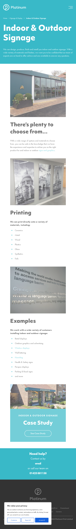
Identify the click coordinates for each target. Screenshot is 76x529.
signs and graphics (47, 150)
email (38, 463)
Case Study (38, 423)
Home (5, 18)
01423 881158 (38, 473)
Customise (14, 520)
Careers (59, 512)
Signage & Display (16, 18)
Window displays (22, 348)
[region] (27, 513)
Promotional (64, 508)
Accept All (42, 520)
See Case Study (38, 434)
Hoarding (19, 357)
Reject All (28, 520)
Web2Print (53, 508)
